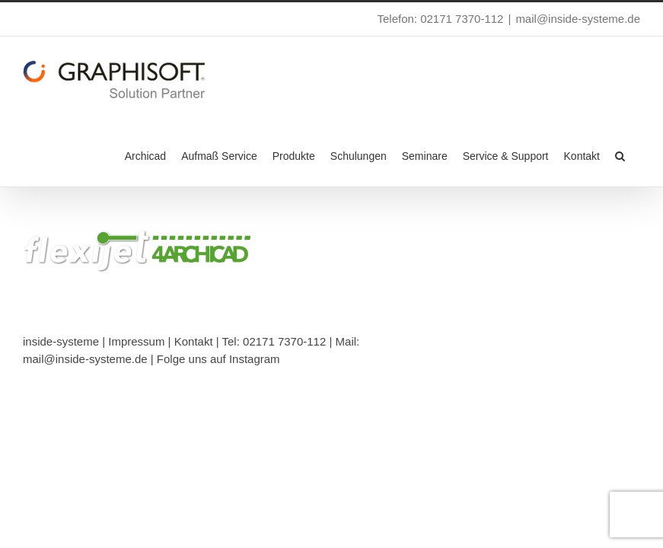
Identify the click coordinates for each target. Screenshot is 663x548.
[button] (620, 154)
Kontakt (193, 341)
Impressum (136, 341)
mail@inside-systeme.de (577, 18)
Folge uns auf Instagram (218, 358)
